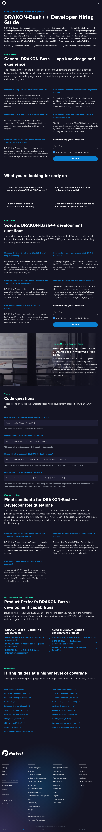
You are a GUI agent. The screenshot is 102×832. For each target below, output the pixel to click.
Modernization (7, 786)
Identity (4, 768)
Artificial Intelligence (34, 768)
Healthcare (57, 789)
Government (57, 785)
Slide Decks (82, 778)
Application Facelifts (34, 775)
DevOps (30, 810)
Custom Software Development (38, 796)
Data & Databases (34, 806)
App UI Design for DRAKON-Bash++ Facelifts (74, 648)
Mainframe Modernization (36, 817)
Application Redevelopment (37, 778)
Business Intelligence (35, 789)
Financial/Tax (57, 781)
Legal (55, 792)
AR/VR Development (35, 781)
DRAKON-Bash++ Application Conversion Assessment (27, 638)
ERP (29, 813)
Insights (81, 785)
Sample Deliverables (85, 781)
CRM (29, 799)
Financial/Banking (59, 775)
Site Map (82, 829)
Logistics (56, 796)
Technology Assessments (36, 820)
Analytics (31, 771)
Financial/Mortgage (60, 778)
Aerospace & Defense (60, 768)
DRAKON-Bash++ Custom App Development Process (74, 642)
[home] (4, 3)
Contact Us (6, 804)
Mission (4, 775)
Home (4, 829)
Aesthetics (5, 789)
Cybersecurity (32, 803)
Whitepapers (83, 775)
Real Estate (57, 803)
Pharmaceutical (58, 799)
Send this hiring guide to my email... (69, 139)
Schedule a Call (7, 800)
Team (4, 771)
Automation (32, 785)
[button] (98, 3)
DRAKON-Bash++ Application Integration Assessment (27, 645)
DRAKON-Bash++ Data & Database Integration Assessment (27, 651)
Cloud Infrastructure (34, 792)
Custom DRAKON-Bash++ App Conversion (74, 637)
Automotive (57, 771)
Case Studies (83, 768)
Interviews (82, 771)
